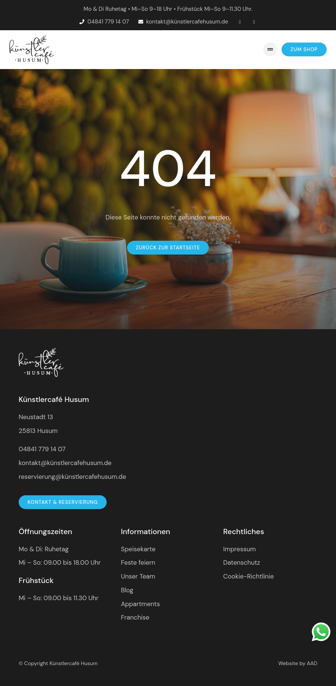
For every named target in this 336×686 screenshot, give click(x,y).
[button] (270, 49)
